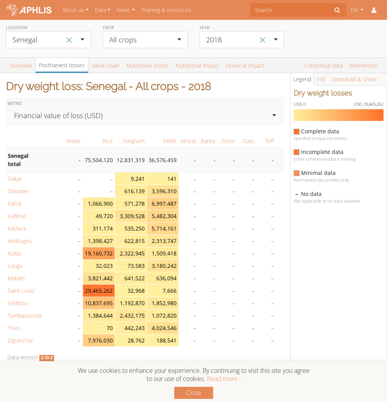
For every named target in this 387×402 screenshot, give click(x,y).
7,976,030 (100, 340)
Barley (208, 141)
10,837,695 (99, 303)
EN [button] (355, 10)
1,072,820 (164, 315)
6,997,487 (164, 203)
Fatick (15, 203)
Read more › (224, 378)
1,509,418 (164, 253)
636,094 (166, 278)
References (363, 65)
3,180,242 (164, 265)
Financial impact (245, 65)
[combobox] (289, 10)
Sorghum (134, 141)
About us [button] (73, 10)
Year (205, 27)
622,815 (134, 241)
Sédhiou (18, 303)
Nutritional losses (147, 65)
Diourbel (18, 191)
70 (110, 328)
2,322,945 (132, 253)
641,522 (134, 278)
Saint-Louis (21, 290)
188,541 (166, 340)
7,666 (170, 290)
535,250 (134, 228)
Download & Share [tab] (354, 79)
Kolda (14, 253)
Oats (248, 141)
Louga (15, 265)
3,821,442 (100, 278)
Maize (74, 141)
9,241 (138, 178)
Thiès (14, 328)
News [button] (123, 10)
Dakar (15, 178)
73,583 (136, 265)
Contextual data (323, 65)
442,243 (134, 328)
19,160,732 (99, 253)
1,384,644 (100, 315)
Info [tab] (321, 79)
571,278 (134, 203)
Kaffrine (17, 216)
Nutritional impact (197, 65)
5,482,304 (164, 216)
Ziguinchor (20, 340)
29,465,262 (99, 290)
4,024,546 (164, 328)
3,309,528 (132, 216)
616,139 (134, 191)
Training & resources (166, 10)
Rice (108, 141)
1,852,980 (164, 303)
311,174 (103, 228)
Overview (21, 65)
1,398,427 (100, 241)
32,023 (104, 265)
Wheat (188, 141)
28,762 (136, 340)
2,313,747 (164, 241)
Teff (269, 141)
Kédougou (20, 241)
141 (172, 178)
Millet (170, 141)
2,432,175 (132, 315)
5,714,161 (164, 228)
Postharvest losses (62, 65)
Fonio (228, 141)
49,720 (104, 216)
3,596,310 (164, 191)
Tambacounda (25, 315)
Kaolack (17, 228)
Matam (16, 278)
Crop (108, 27)
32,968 (136, 290)
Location (16, 27)
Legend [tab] (302, 79)
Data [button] (100, 10)
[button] (374, 10)
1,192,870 (132, 303)
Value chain (105, 65)
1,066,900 (100, 203)
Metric (15, 103)
